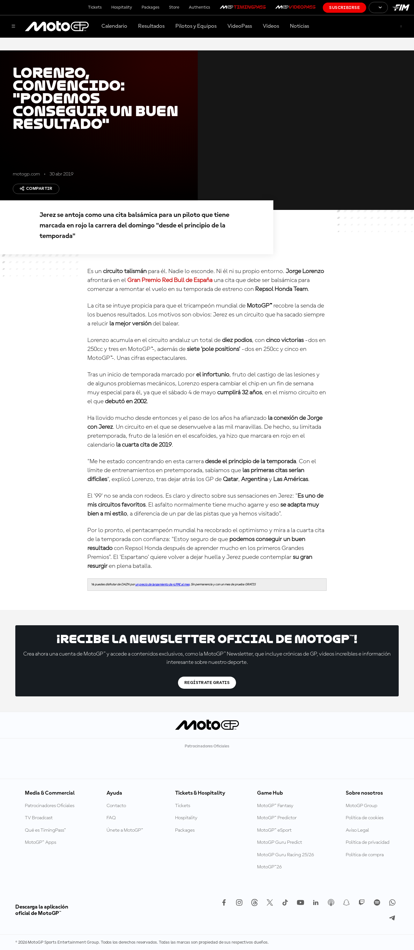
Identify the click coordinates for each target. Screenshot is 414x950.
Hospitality (121, 7)
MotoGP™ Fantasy (275, 805)
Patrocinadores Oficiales (49, 805)
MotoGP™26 (269, 867)
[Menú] (13, 27)
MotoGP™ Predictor (277, 817)
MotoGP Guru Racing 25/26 (285, 854)
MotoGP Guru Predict (279, 842)
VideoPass (239, 26)
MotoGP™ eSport (274, 830)
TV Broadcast (39, 817)
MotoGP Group (361, 805)
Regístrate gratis (207, 682)
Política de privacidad (367, 842)
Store (174, 7)
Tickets (95, 7)
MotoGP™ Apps (40, 842)
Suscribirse (344, 7)
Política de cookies (364, 817)
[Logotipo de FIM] (401, 7)
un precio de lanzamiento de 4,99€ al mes (162, 584)
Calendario (114, 26)
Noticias (299, 26)
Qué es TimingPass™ (45, 830)
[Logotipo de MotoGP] (57, 26)
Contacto (116, 805)
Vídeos (271, 26)
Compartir (36, 188)
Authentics (199, 7)
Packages (150, 7)
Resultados (151, 26)
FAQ (111, 817)
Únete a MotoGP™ (125, 830)
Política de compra (365, 854)
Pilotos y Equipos (196, 26)
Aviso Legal (357, 830)
